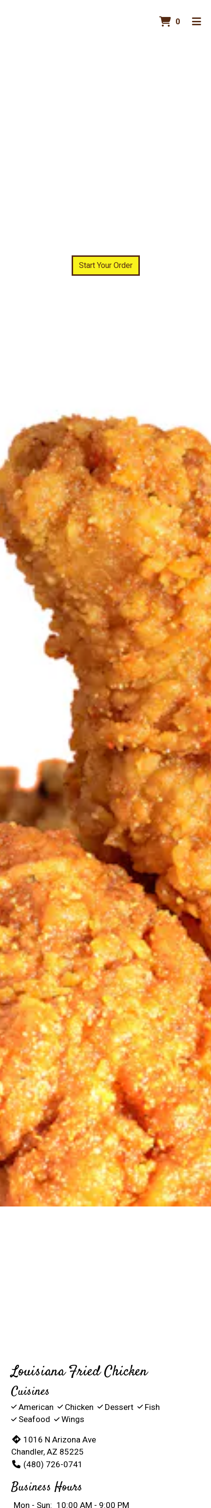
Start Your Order (106, 265)
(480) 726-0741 (47, 1464)
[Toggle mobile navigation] (196, 22)
